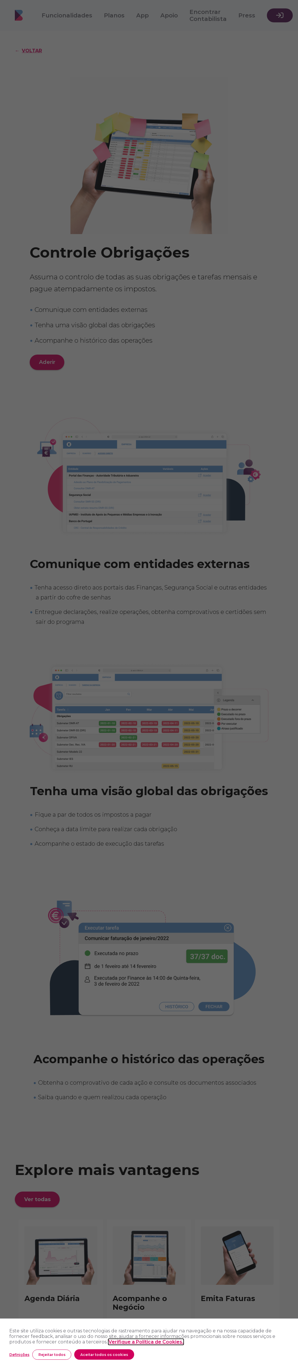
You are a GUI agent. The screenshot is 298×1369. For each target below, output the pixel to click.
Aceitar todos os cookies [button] (104, 1354)
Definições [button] (19, 1354)
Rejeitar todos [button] (51, 1354)
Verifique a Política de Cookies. (146, 1342)
